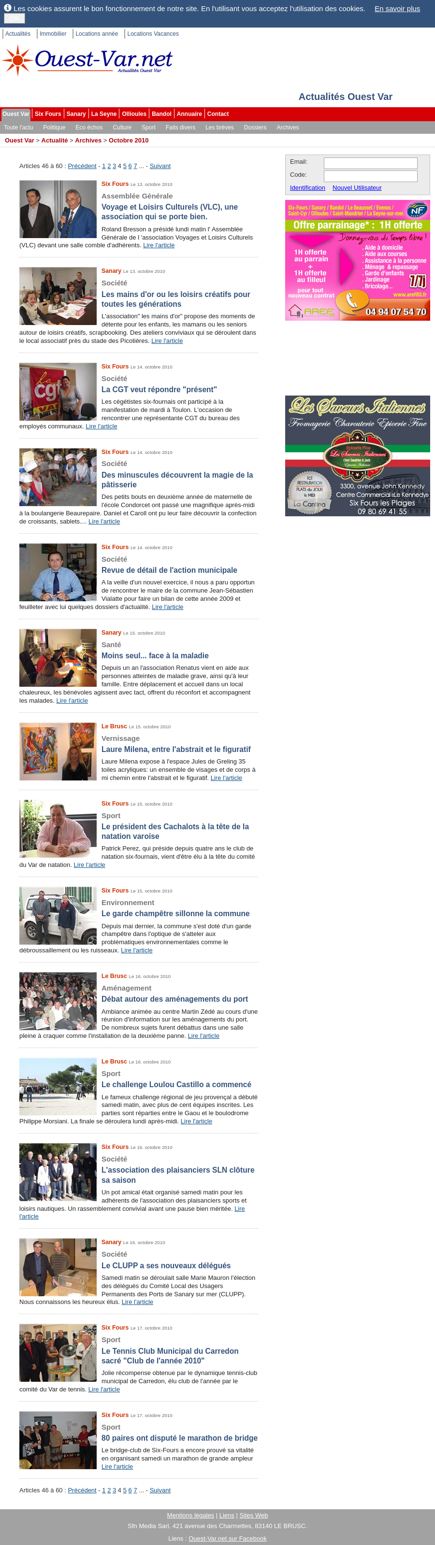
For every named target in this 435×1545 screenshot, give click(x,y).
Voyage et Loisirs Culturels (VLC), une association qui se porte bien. (138, 206)
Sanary (76, 114)
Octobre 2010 (128, 140)
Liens (226, 1515)
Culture (122, 127)
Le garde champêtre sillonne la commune (138, 908)
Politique (54, 127)
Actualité (55, 140)
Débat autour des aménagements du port (138, 993)
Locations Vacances (153, 33)
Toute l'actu (18, 127)
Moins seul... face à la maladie (138, 650)
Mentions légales (191, 1515)
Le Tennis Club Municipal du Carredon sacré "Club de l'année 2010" (138, 1350)
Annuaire (189, 114)
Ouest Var (15, 114)
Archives (288, 127)
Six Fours (48, 114)
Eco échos (88, 127)
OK (14, 18)
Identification (307, 187)
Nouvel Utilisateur (357, 187)
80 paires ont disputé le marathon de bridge (138, 1432)
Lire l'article (158, 245)
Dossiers (255, 127)
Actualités (17, 33)
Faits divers (180, 127)
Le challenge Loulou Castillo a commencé (138, 1079)
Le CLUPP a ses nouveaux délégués (138, 1259)
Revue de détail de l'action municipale (138, 564)
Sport (149, 127)
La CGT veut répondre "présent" (138, 384)
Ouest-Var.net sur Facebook (227, 1538)
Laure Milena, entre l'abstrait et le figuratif (138, 743)
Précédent (82, 166)
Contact (218, 114)
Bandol (162, 114)
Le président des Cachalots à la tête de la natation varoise (138, 826)
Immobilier (53, 33)
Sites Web (253, 1515)
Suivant (160, 166)
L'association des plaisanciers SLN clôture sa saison (138, 1169)
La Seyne (104, 114)
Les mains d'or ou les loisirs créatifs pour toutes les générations (138, 293)
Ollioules (134, 114)
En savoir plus (397, 8)
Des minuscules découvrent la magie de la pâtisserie (138, 474)
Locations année (96, 33)
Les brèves (219, 127)
